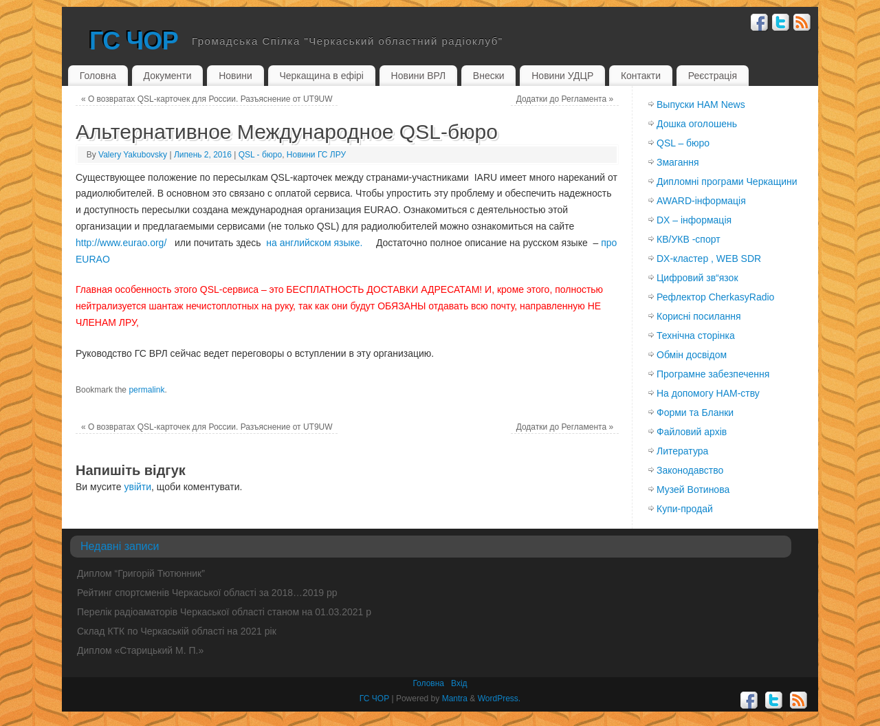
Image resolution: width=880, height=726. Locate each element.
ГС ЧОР (133, 41)
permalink (146, 390)
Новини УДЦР (562, 75)
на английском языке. (314, 242)
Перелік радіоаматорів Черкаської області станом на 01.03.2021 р (224, 611)
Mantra (455, 698)
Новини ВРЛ (418, 75)
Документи (168, 75)
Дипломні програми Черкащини (727, 181)
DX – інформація (694, 220)
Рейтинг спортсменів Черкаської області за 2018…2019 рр (207, 592)
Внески (489, 75)
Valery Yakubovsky (132, 155)
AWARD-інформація (701, 200)
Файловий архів (692, 431)
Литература (682, 451)
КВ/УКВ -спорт (688, 239)
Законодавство (690, 470)
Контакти (641, 75)
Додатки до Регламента (564, 99)
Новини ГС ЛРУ (316, 155)
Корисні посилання (698, 316)
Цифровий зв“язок (697, 277)
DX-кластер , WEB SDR (709, 258)
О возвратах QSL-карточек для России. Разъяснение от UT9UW (207, 99)
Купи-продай (685, 508)
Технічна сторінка (696, 335)
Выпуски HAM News (701, 104)
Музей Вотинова (693, 489)
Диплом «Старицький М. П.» (140, 650)
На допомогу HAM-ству (708, 393)
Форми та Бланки (695, 412)
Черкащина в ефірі (321, 75)
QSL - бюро (260, 155)
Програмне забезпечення (713, 374)
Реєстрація (712, 75)
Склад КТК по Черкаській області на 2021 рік (176, 631)
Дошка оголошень (697, 123)
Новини (235, 75)
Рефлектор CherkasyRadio (715, 297)
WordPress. (499, 698)
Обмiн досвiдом (692, 354)
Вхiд (459, 683)
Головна (98, 75)
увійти (137, 486)
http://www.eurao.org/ (121, 242)
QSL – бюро (683, 143)
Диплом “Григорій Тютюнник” (141, 573)
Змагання (678, 162)
